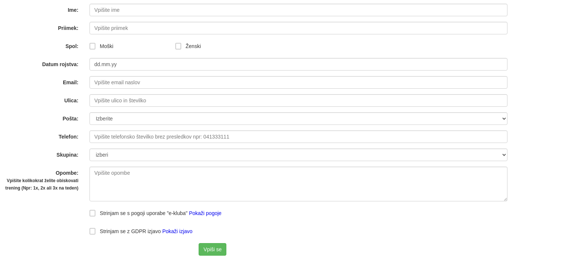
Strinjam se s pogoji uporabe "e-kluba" (139, 213)
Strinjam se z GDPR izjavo (141, 231)
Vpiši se (212, 249)
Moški (101, 46)
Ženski (188, 46)
